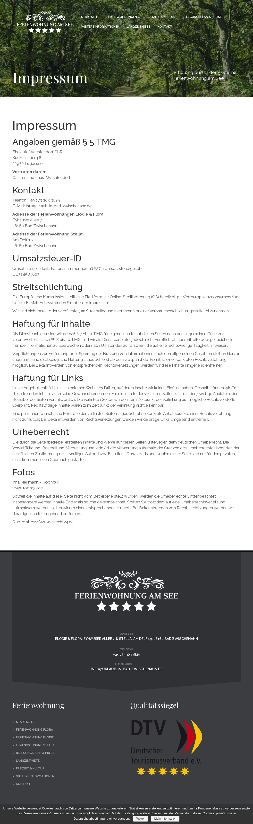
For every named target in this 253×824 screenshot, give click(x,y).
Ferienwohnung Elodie (35, 737)
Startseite (90, 17)
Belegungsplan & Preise (202, 17)
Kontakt (165, 26)
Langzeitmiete (138, 26)
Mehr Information (165, 818)
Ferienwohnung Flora (34, 729)
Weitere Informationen (100, 26)
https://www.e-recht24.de (50, 521)
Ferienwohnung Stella (35, 745)
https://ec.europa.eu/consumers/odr (205, 296)
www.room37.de (27, 487)
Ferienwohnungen (123, 17)
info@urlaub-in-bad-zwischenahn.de (126, 669)
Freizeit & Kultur (161, 17)
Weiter (140, 818)
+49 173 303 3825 (126, 654)
